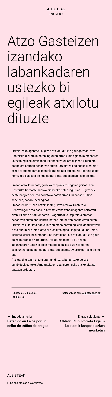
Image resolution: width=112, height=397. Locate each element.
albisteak (56, 9)
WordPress (36, 382)
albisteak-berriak (91, 293)
